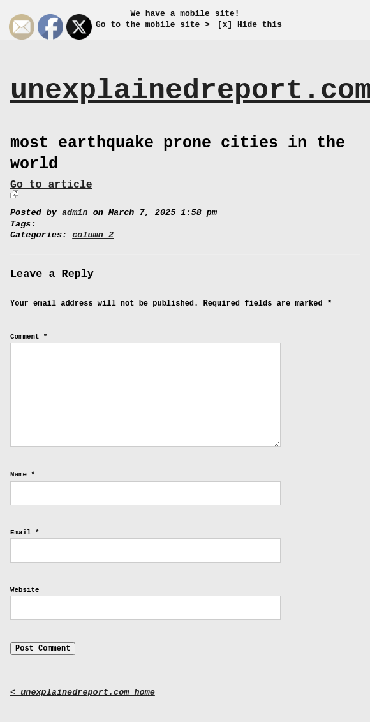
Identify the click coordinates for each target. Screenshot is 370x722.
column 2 (93, 235)
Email (24, 532)
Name (22, 474)
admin (75, 212)
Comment (28, 337)
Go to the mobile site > (153, 24)
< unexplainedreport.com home (82, 692)
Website (24, 590)
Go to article (51, 185)
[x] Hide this (250, 24)
